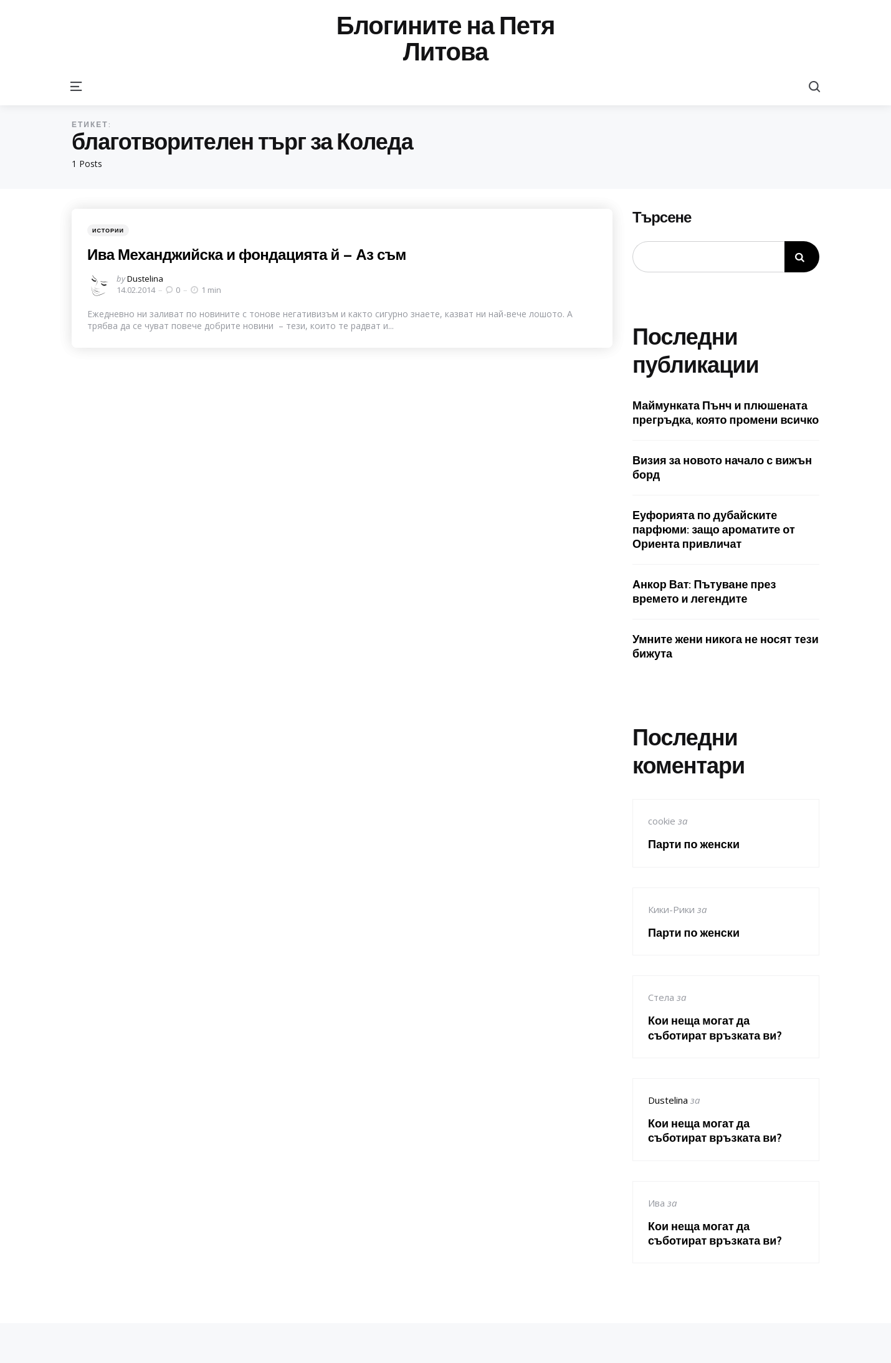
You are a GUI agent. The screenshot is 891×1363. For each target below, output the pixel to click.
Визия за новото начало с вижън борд (722, 467)
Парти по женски (694, 844)
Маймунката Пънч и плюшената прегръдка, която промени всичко (725, 412)
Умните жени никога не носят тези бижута (725, 646)
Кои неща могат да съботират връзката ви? (715, 1027)
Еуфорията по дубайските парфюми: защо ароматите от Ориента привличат (713, 530)
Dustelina (145, 278)
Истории (108, 230)
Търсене (661, 217)
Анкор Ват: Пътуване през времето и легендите (704, 591)
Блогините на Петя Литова (445, 38)
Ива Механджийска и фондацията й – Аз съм (246, 254)
